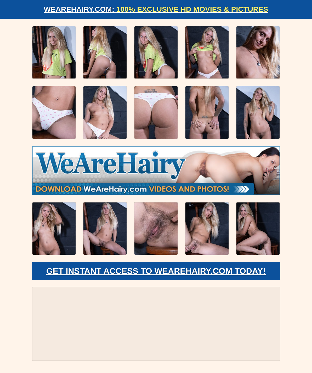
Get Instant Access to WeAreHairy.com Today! (156, 271)
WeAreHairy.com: (156, 9)
